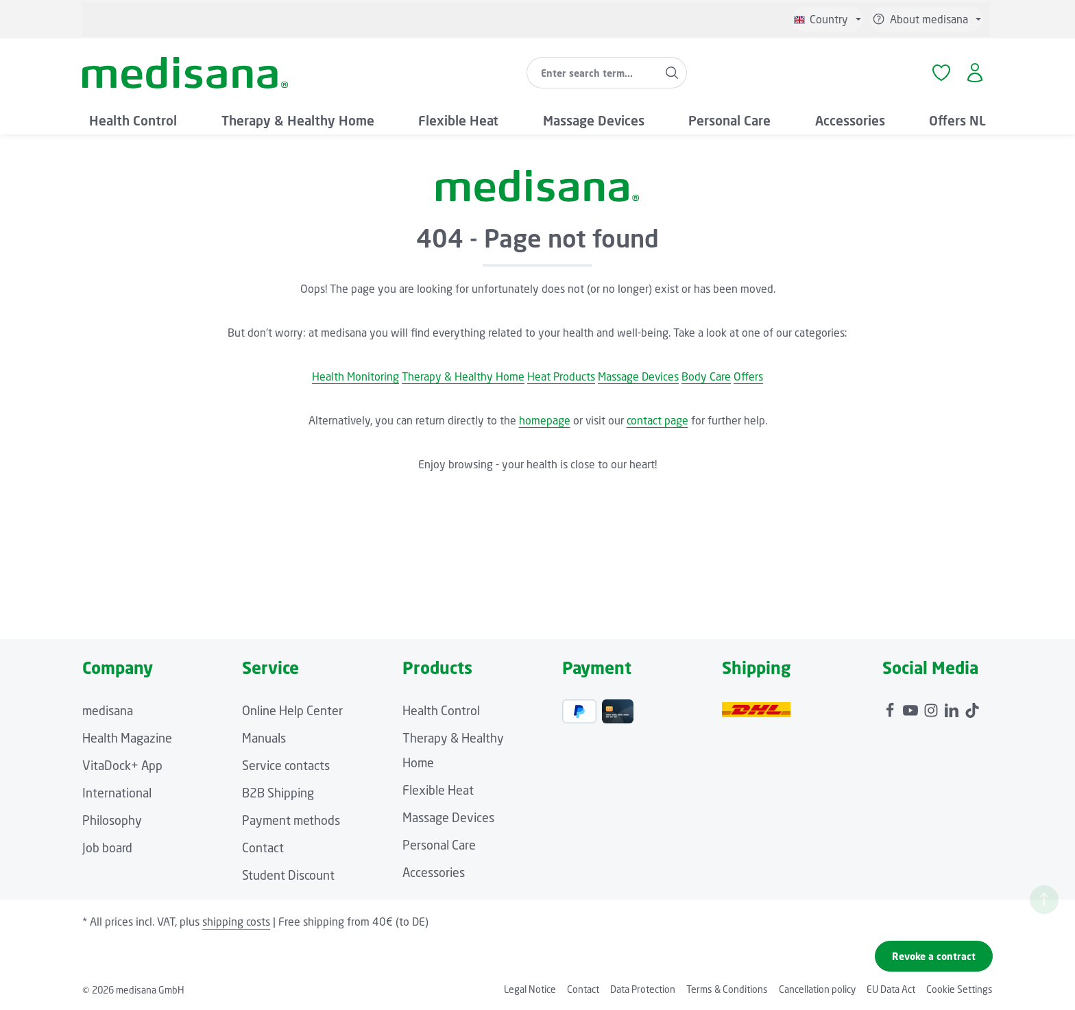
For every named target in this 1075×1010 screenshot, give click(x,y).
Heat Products (561, 376)
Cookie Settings (959, 989)
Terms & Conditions (727, 989)
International (117, 792)
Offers (748, 376)
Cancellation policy (817, 989)
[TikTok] (972, 707)
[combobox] (592, 72)
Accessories (433, 872)
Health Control (441, 710)
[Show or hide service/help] (926, 19)
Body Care (706, 376)
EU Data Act (891, 989)
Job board (107, 847)
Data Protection (642, 989)
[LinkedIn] (953, 707)
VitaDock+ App (122, 765)
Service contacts (286, 765)
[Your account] (974, 73)
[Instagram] (932, 707)
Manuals (264, 738)
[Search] (672, 72)
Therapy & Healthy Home (463, 376)
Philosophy (112, 820)
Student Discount (288, 875)
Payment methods (291, 820)
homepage (544, 420)
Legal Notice (530, 989)
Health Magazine (127, 738)
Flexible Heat (438, 790)
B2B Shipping (278, 792)
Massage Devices (638, 376)
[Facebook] (891, 707)
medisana (107, 710)
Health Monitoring (355, 376)
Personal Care (439, 845)
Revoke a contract (934, 956)
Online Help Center (292, 710)
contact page (657, 420)
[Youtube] (912, 707)
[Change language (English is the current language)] (827, 19)
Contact (263, 847)
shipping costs (236, 921)
